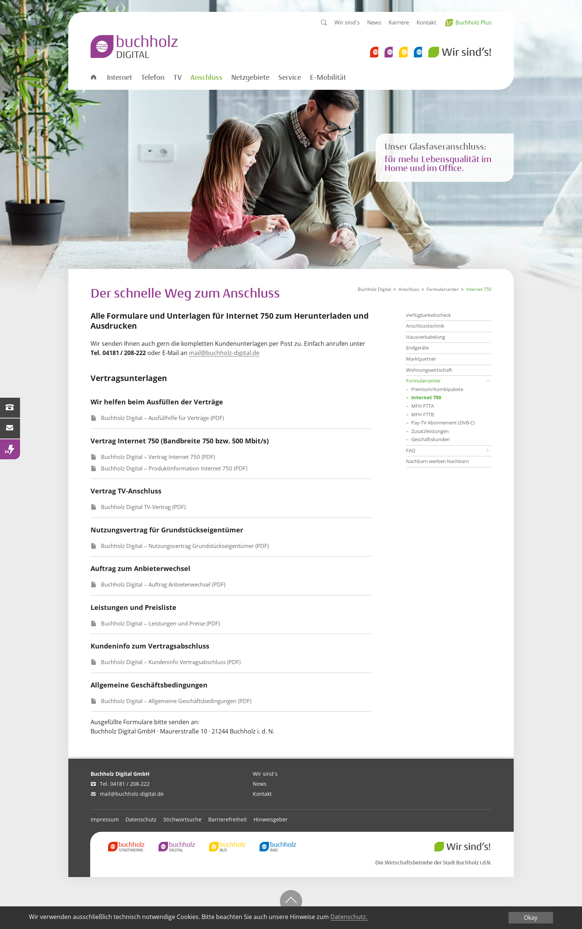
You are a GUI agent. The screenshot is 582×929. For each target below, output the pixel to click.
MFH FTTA (422, 406)
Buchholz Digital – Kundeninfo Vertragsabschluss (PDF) (171, 662)
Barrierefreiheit (227, 819)
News (374, 22)
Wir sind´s (347, 22)
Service (289, 77)
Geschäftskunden (430, 440)
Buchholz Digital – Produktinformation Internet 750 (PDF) (174, 468)
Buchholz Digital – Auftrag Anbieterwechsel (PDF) (163, 584)
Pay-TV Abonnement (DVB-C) (443, 423)
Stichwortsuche (182, 819)
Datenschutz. (348, 919)
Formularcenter (442, 289)
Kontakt (426, 22)
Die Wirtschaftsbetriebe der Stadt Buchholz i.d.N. (433, 862)
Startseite (93, 76)
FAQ (410, 450)
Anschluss (206, 77)
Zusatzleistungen (430, 431)
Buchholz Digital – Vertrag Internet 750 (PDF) (158, 456)
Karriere (399, 22)
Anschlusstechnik (425, 325)
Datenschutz (141, 819)
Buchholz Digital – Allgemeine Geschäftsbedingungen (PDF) (176, 701)
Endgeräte (417, 347)
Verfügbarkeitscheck (428, 315)
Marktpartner (421, 358)
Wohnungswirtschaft (429, 370)
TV (177, 77)
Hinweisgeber (271, 819)
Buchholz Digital (374, 289)
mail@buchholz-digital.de (224, 353)
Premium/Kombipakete (437, 390)
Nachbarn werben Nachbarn (437, 461)
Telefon (152, 77)
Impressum (105, 819)
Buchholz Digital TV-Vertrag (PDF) (143, 507)
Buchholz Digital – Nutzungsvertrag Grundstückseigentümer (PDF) (185, 545)
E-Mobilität (328, 77)
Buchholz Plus (473, 22)
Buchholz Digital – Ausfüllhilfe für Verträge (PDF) (162, 417)
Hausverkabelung (425, 337)
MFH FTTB (422, 415)
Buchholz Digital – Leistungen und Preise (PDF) (160, 623)
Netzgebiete (250, 77)
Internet (119, 77)
